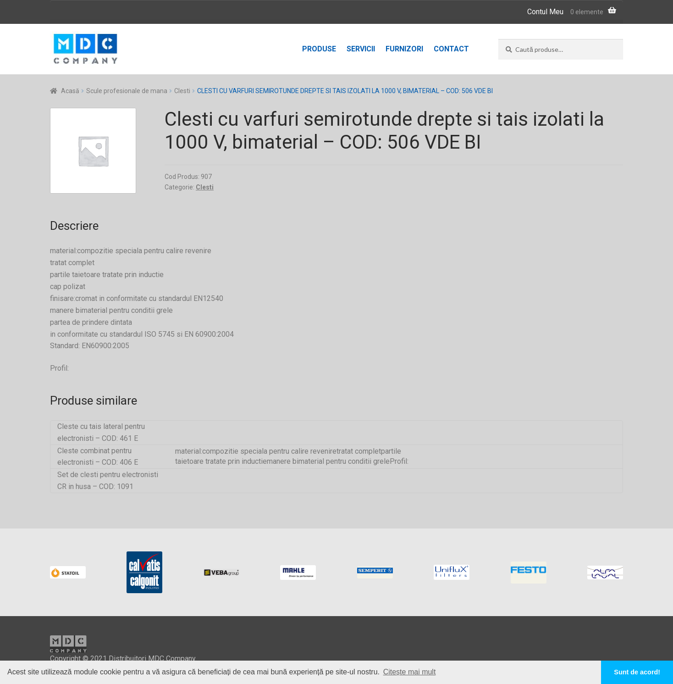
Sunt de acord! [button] (637, 672)
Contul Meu (545, 11)
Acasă (70, 91)
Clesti (182, 91)
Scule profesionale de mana (126, 91)
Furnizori (404, 48)
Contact (451, 48)
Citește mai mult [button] (409, 672)
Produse (319, 48)
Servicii (361, 48)
